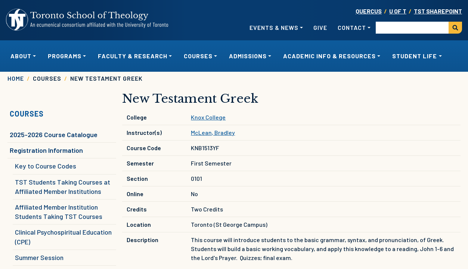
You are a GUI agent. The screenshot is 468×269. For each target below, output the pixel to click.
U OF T (397, 11)
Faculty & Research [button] (132, 55)
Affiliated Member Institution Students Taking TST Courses (58, 211)
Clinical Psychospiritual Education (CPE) (63, 236)
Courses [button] (198, 55)
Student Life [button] (414, 55)
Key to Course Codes (45, 166)
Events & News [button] (274, 27)
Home (15, 78)
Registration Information (46, 150)
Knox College (208, 117)
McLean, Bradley (213, 132)
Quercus (369, 11)
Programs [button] (64, 55)
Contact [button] (352, 27)
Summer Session (39, 257)
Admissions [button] (248, 55)
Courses (27, 113)
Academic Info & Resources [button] (329, 55)
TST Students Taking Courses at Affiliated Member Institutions (62, 186)
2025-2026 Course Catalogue (53, 134)
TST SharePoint (438, 11)
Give (320, 27)
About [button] (20, 55)
